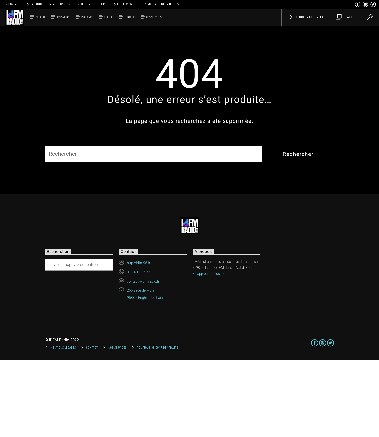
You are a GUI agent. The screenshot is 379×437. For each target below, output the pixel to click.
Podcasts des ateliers (161, 4)
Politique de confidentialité (157, 424)
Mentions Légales (63, 424)
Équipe (108, 17)
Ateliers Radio (125, 4)
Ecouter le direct (305, 17)
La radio (34, 4)
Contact (12, 4)
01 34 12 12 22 (138, 349)
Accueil (40, 17)
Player (345, 17)
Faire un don (59, 4)
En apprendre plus (208, 350)
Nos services (154, 17)
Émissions (63, 17)
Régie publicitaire (92, 4)
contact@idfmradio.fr (143, 358)
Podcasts (87, 17)
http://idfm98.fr (138, 339)
